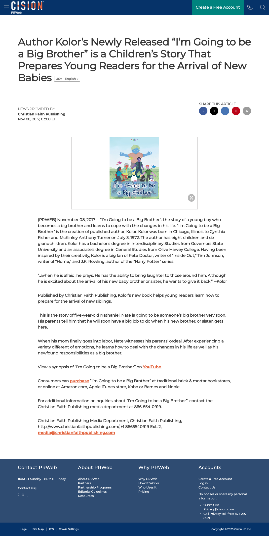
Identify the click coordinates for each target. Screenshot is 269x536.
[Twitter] (19, 493)
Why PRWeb (147, 479)
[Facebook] (23, 493)
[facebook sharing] (203, 111)
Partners (84, 483)
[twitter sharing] (214, 111)
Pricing (143, 491)
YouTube (152, 367)
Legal (23, 529)
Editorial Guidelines (92, 491)
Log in (203, 483)
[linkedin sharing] (225, 111)
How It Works (148, 483)
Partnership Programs (95, 487)
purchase (79, 381)
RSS (51, 529)
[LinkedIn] (28, 493)
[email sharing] (247, 111)
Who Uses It (147, 487)
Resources (86, 496)
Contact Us (27, 488)
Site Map (38, 529)
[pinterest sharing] (236, 111)
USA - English (67, 79)
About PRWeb (88, 479)
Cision (238, 529)
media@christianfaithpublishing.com (76, 432)
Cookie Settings (68, 529)
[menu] (6, 7)
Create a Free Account (215, 479)
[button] (262, 7)
